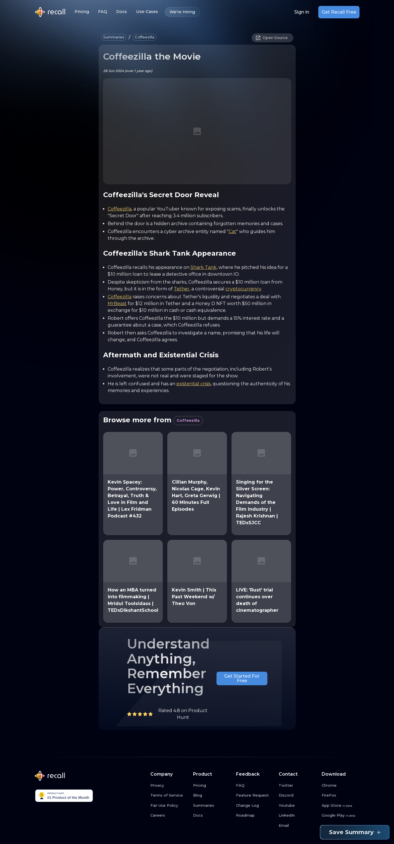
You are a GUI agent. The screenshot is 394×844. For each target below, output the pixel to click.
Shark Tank (203, 267)
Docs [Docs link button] (121, 11)
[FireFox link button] (341, 795)
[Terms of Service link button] (169, 795)
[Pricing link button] (212, 785)
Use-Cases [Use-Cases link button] (147, 11)
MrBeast (117, 303)
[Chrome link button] (341, 785)
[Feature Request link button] (255, 795)
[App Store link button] (341, 806)
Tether (181, 289)
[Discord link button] (298, 795)
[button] (113, 37)
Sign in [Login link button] (302, 12)
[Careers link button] (169, 815)
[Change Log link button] (255, 806)
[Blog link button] (212, 795)
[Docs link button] (212, 815)
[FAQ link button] (255, 785)
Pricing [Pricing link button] (82, 11)
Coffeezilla (119, 209)
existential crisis (193, 383)
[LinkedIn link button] (298, 815)
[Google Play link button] (341, 815)
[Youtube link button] (298, 806)
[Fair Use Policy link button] (169, 806)
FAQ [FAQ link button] (103, 11)
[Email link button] (298, 826)
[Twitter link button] (298, 785)
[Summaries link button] (212, 806)
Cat (232, 231)
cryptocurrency (243, 289)
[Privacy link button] (169, 785)
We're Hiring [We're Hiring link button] (182, 12)
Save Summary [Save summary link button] (354, 832)
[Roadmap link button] (255, 815)
